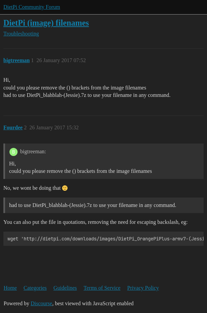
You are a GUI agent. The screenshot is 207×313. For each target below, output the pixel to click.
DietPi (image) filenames (46, 22)
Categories (35, 288)
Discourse (41, 303)
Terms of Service (102, 288)
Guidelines (65, 288)
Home (10, 288)
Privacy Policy (143, 288)
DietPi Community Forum (31, 7)
